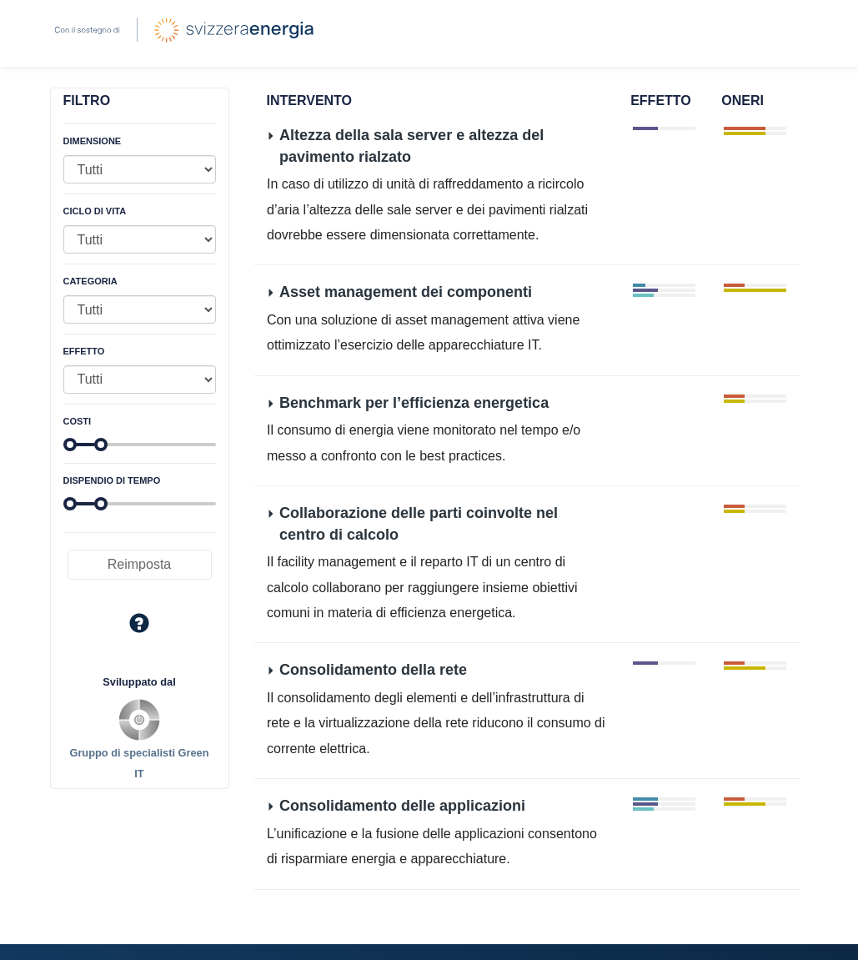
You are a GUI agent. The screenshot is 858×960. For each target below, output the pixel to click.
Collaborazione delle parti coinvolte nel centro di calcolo (418, 524)
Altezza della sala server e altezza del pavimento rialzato (411, 146)
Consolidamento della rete (373, 669)
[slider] (70, 444)
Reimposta (139, 564)
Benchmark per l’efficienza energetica (414, 402)
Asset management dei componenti (405, 292)
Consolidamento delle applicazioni (402, 805)
